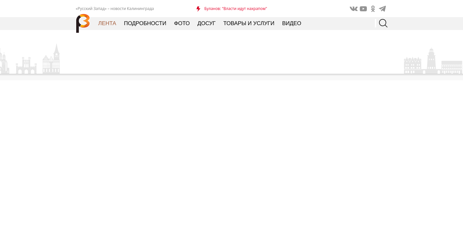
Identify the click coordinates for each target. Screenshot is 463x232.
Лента (107, 23)
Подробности (145, 23)
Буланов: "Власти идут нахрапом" (235, 8)
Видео (291, 23)
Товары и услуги (249, 23)
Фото (182, 23)
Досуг (206, 23)
